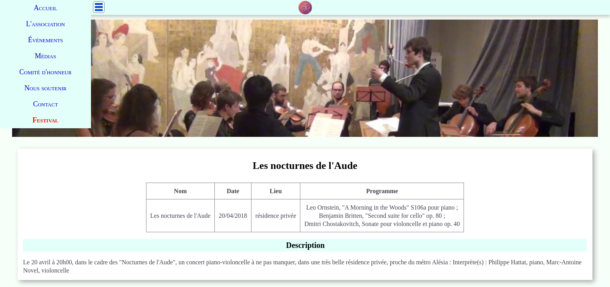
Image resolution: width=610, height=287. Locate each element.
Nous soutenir (46, 88)
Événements (45, 40)
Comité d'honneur (46, 72)
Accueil (45, 8)
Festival (45, 120)
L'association (45, 24)
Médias (45, 56)
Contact (45, 104)
